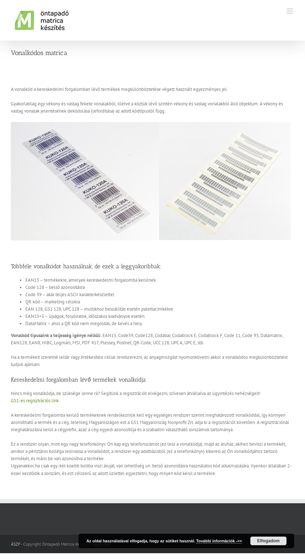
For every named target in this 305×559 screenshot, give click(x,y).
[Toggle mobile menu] (290, 11)
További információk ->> (219, 541)
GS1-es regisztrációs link (35, 401)
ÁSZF (15, 544)
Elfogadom (268, 540)
